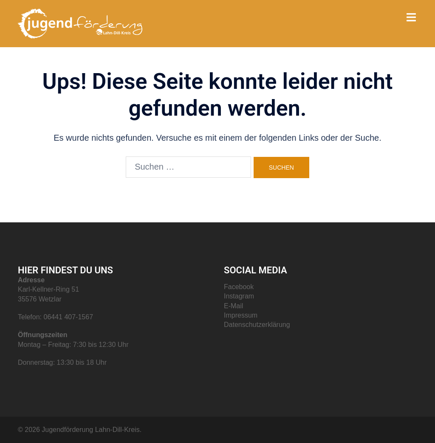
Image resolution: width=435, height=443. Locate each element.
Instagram (239, 296)
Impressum (240, 315)
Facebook (239, 286)
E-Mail (233, 306)
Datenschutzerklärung (257, 324)
